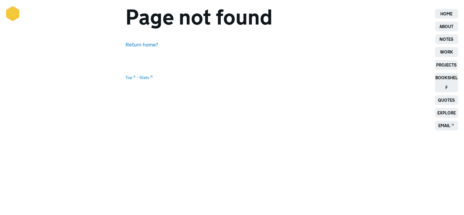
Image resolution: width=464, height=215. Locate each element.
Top (128, 77)
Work (446, 51)
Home (446, 13)
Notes (446, 39)
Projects (446, 64)
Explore (446, 112)
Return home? (141, 44)
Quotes (446, 100)
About (446, 26)
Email (444, 125)
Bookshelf (446, 82)
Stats (144, 77)
